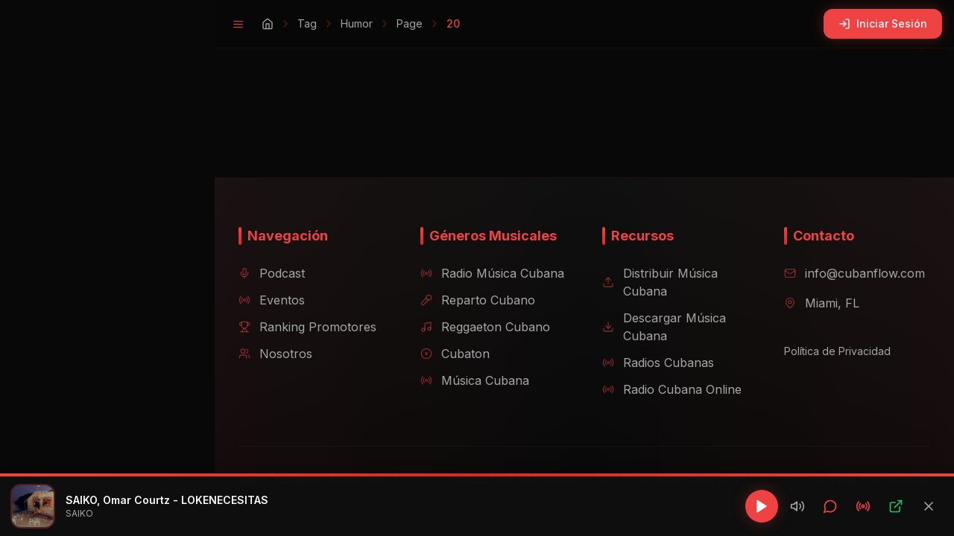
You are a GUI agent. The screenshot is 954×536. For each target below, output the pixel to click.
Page (386, 23)
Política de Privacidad (831, 351)
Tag (283, 23)
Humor (333, 23)
